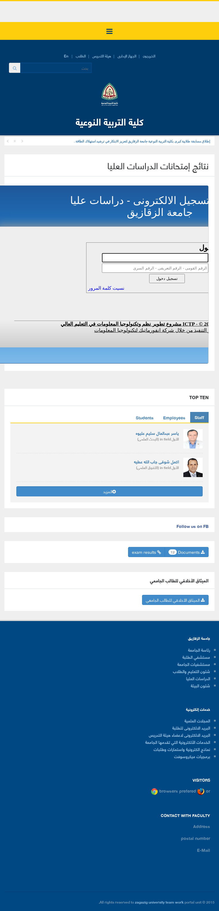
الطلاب (81, 55)
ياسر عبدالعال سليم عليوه (157, 433)
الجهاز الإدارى (127, 55)
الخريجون (149, 55)
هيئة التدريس (101, 55)
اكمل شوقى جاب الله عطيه (156, 461)
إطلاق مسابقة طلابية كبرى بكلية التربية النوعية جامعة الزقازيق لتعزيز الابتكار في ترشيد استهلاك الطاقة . (142, 141)
